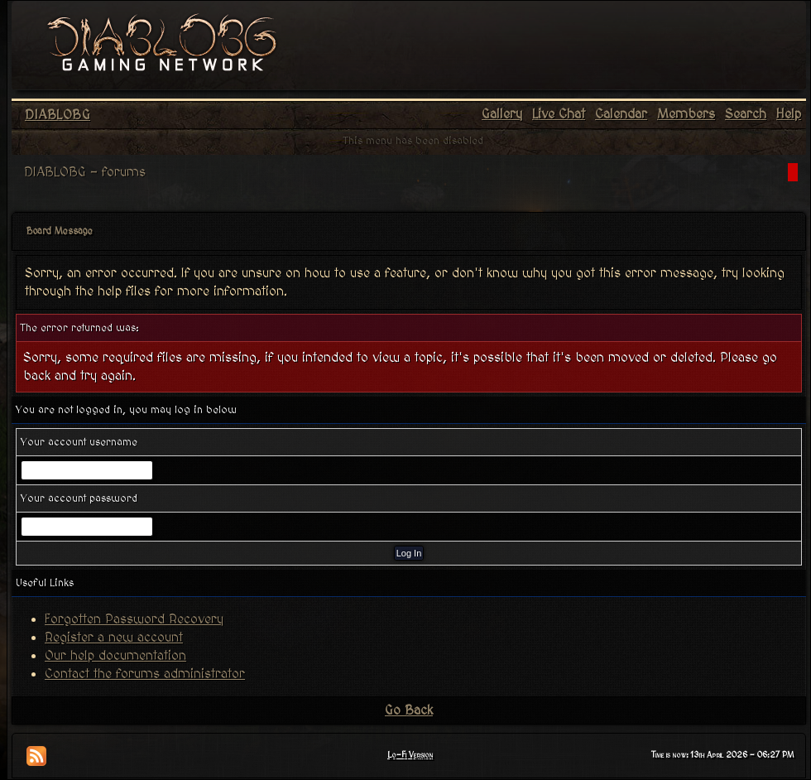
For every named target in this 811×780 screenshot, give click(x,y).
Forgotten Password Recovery (134, 619)
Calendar (621, 114)
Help (788, 114)
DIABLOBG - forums (85, 172)
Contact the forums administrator (145, 674)
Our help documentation (115, 655)
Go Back (409, 710)
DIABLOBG (57, 115)
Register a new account (114, 637)
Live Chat (558, 114)
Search (745, 114)
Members (686, 114)
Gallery (502, 114)
